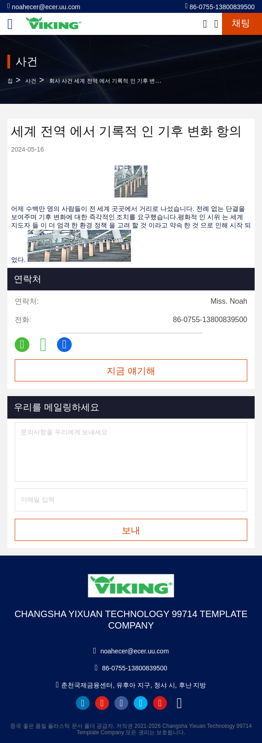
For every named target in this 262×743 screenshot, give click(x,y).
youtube (102, 703)
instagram (160, 703)
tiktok (179, 703)
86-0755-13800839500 (220, 6)
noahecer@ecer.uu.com (43, 6)
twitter (141, 703)
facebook (121, 703)
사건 (30, 81)
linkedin (83, 703)
